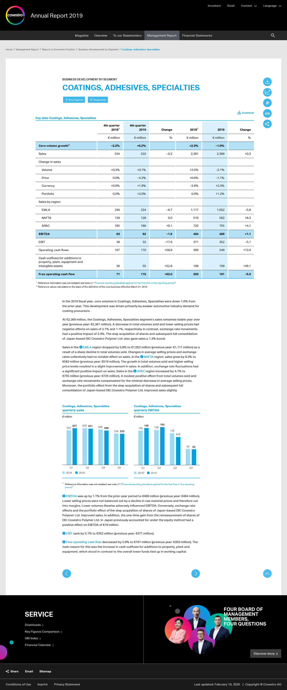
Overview (100, 35)
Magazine (82, 35)
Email (231, 5)
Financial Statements (197, 35)
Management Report (162, 35)
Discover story (264, 653)
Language (270, 5)
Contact (246, 5)
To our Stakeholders (127, 35)
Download (248, 112)
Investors (214, 5)
